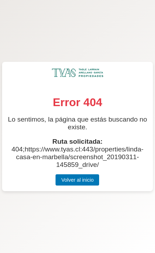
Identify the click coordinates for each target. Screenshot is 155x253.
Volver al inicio (77, 180)
